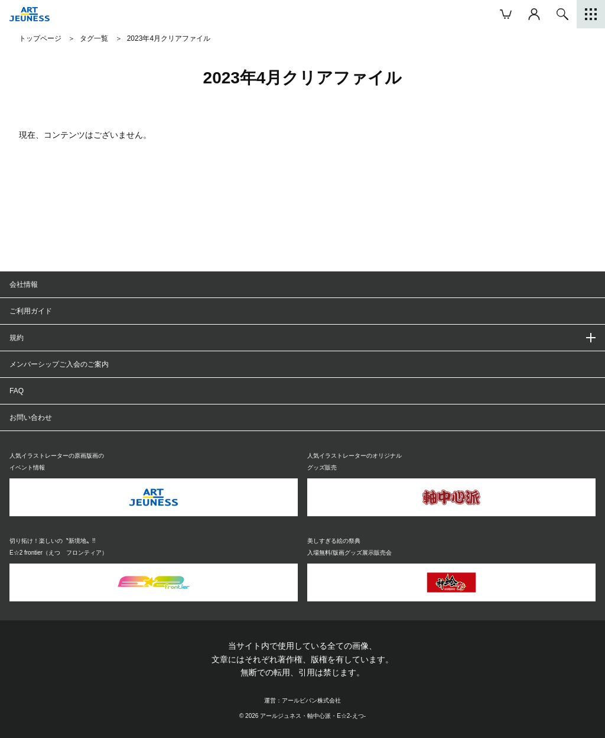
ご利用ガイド (30, 311)
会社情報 (23, 284)
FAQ (16, 391)
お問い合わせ (30, 417)
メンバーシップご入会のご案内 (59, 364)
